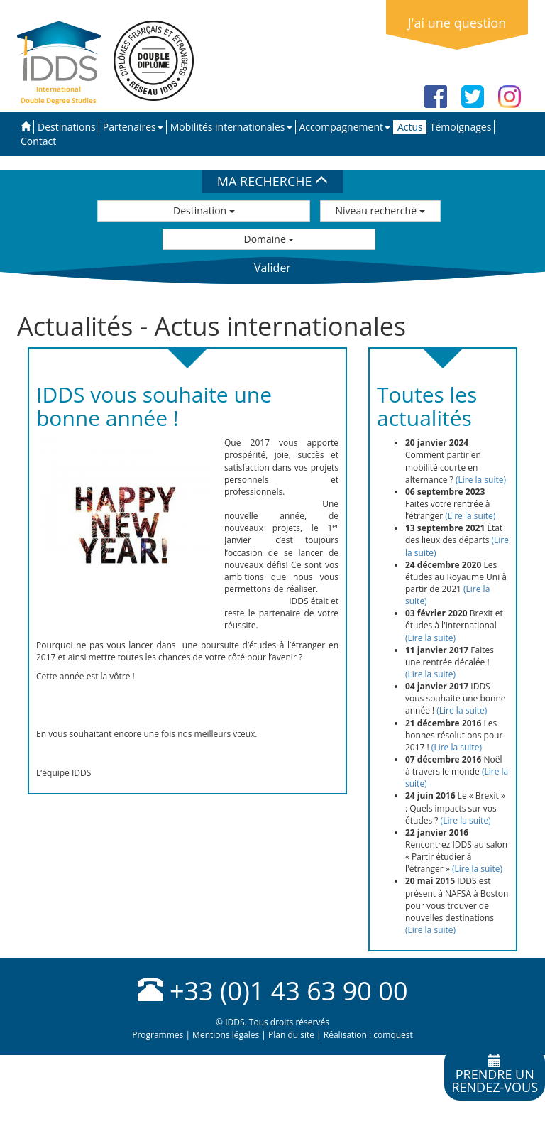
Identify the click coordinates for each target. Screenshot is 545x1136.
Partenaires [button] (133, 126)
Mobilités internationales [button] (231, 126)
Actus (410, 126)
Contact (38, 141)
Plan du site (291, 1035)
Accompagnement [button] (344, 126)
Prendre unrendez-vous (494, 1075)
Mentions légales (225, 1035)
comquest (393, 1035)
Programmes (157, 1035)
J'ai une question (457, 22)
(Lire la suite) (481, 480)
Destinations (67, 126)
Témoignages (461, 126)
